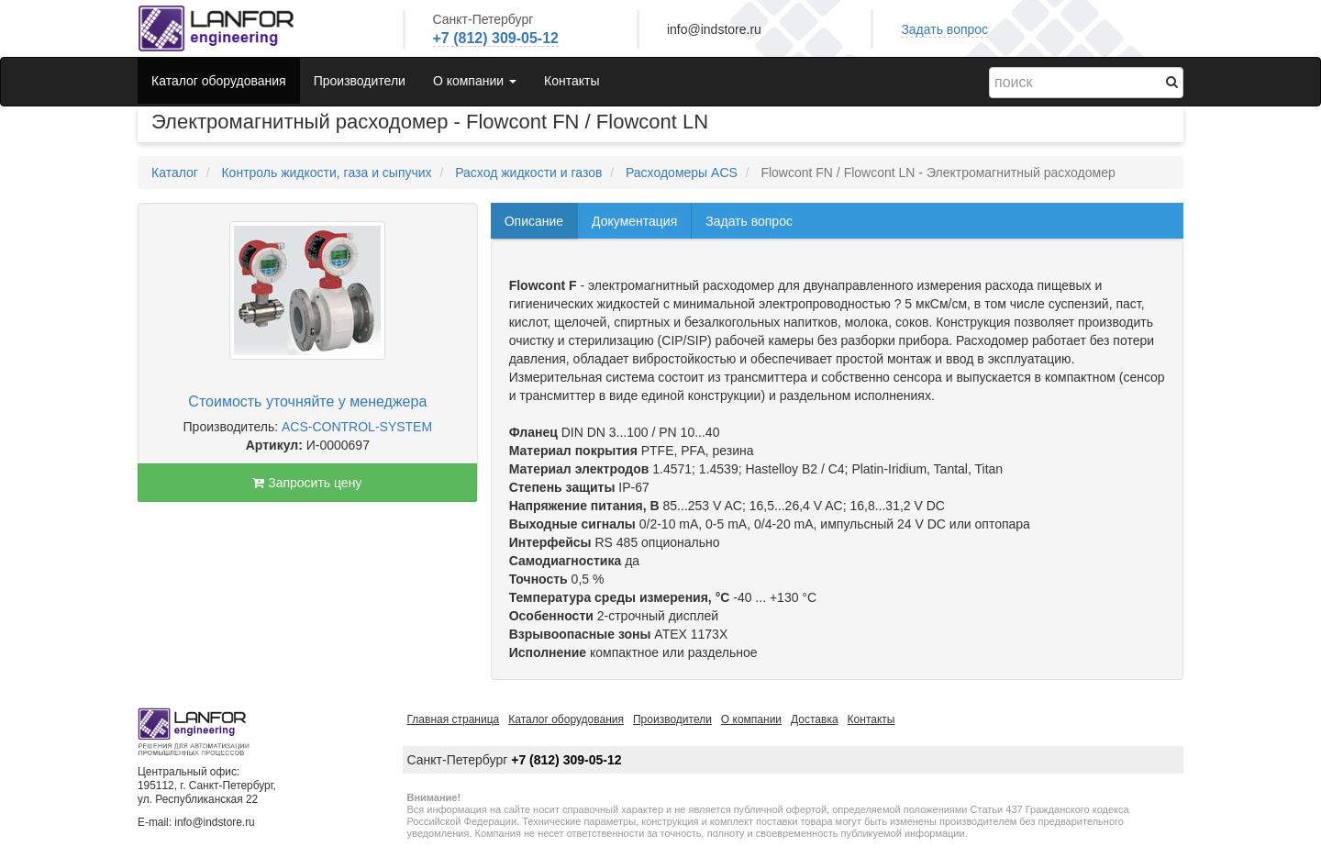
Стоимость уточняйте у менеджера (307, 401)
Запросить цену (306, 482)
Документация (634, 221)
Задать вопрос (944, 29)
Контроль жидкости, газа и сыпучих (326, 172)
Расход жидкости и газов (528, 172)
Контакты (571, 80)
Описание (534, 221)
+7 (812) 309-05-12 (496, 38)
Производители (359, 80)
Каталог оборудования (218, 80)
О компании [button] (474, 80)
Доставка (814, 719)
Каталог (174, 172)
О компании (751, 719)
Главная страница (453, 719)
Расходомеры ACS (682, 172)
